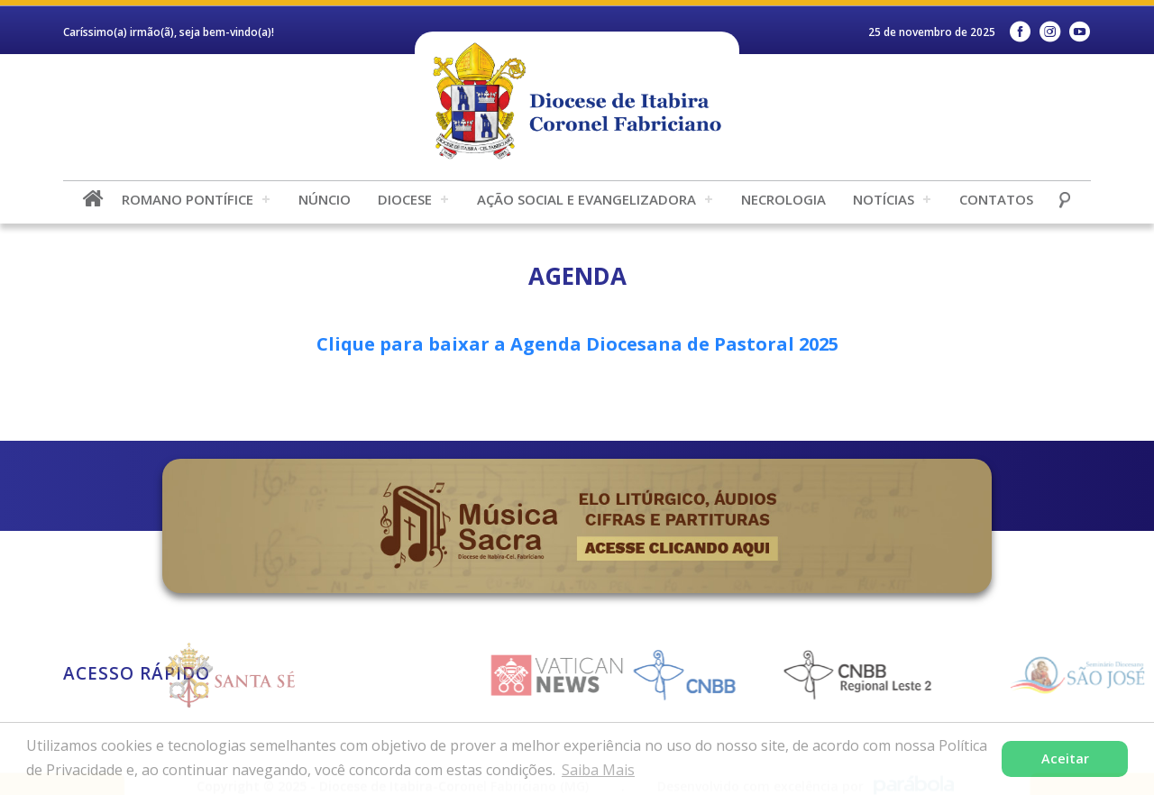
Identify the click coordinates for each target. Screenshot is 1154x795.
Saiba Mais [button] (598, 770)
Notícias (883, 199)
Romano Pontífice (187, 199)
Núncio (324, 199)
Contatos (996, 199)
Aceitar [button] (1065, 758)
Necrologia (783, 199)
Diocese (405, 199)
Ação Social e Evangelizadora (586, 199)
